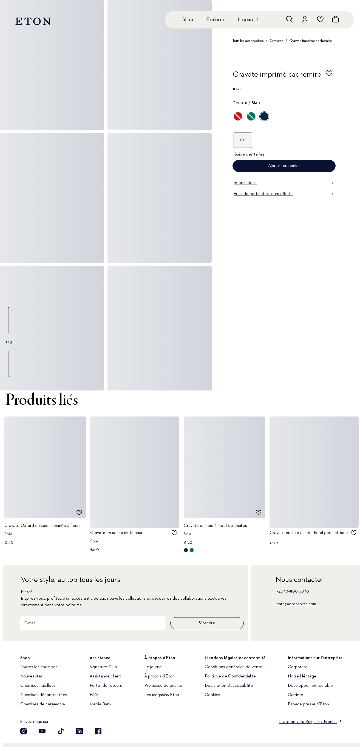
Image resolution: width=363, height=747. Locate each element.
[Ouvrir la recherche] (289, 19)
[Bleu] (264, 116)
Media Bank (100, 704)
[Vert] (251, 116)
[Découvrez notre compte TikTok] (61, 731)
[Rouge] (238, 116)
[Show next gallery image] (8, 364)
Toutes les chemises (39, 667)
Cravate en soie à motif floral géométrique (309, 532)
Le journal (248, 19)
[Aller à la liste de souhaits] (320, 19)
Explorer (215, 19)
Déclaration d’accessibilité (229, 685)
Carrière (295, 695)
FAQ (94, 695)
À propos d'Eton (159, 676)
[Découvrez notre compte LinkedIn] (79, 731)
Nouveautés (31, 676)
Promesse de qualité (163, 685)
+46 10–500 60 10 (293, 591)
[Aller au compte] (305, 19)
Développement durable (310, 685)
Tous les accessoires (247, 41)
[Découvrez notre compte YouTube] (42, 731)
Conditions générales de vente (233, 667)
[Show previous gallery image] (8, 320)
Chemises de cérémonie (42, 704)
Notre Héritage (302, 676)
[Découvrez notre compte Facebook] (98, 731)
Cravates (276, 41)
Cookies (212, 695)
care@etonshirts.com (296, 604)
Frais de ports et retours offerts (284, 194)
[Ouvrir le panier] (335, 19)
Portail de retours (106, 685)
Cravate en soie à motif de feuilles (215, 525)
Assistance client (105, 676)
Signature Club (103, 667)
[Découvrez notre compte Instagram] (23, 731)
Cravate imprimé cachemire (310, 41)
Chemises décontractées (43, 695)
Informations (284, 183)
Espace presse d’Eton (308, 704)
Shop (187, 19)
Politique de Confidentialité (230, 676)
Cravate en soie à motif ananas (119, 532)
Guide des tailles (249, 154)
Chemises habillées (38, 685)
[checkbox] (329, 76)
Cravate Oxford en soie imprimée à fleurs (42, 525)
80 (242, 140)
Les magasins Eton (161, 695)
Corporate (298, 667)
